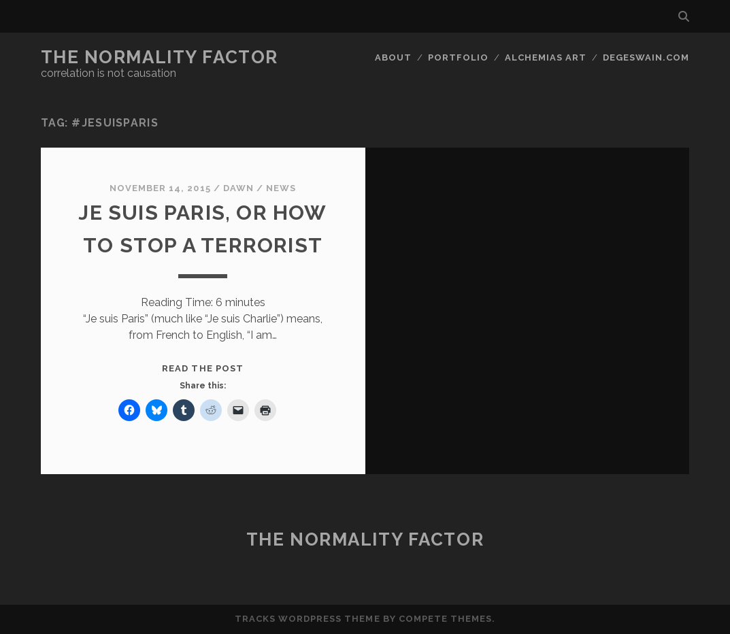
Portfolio (458, 57)
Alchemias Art (546, 57)
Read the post (203, 368)
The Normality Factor (159, 57)
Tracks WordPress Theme (307, 619)
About (393, 57)
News (281, 188)
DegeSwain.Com (646, 57)
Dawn (238, 188)
